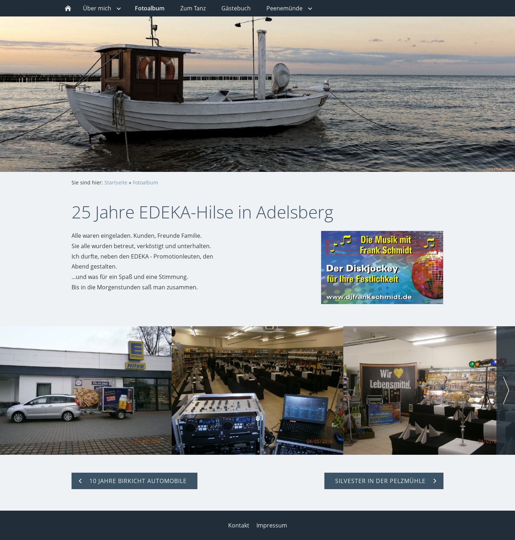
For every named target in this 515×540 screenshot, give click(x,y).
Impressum (271, 525)
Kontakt (238, 525)
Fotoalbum (145, 182)
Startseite (115, 182)
